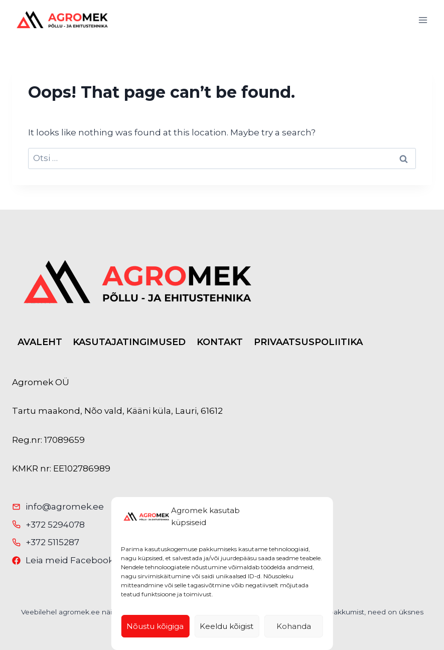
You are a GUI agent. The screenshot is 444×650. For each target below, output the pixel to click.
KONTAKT (220, 342)
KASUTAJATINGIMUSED (129, 342)
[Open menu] (422, 20)
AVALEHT (40, 342)
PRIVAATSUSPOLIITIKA (308, 342)
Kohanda (293, 626)
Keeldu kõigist (226, 626)
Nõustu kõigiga (155, 626)
